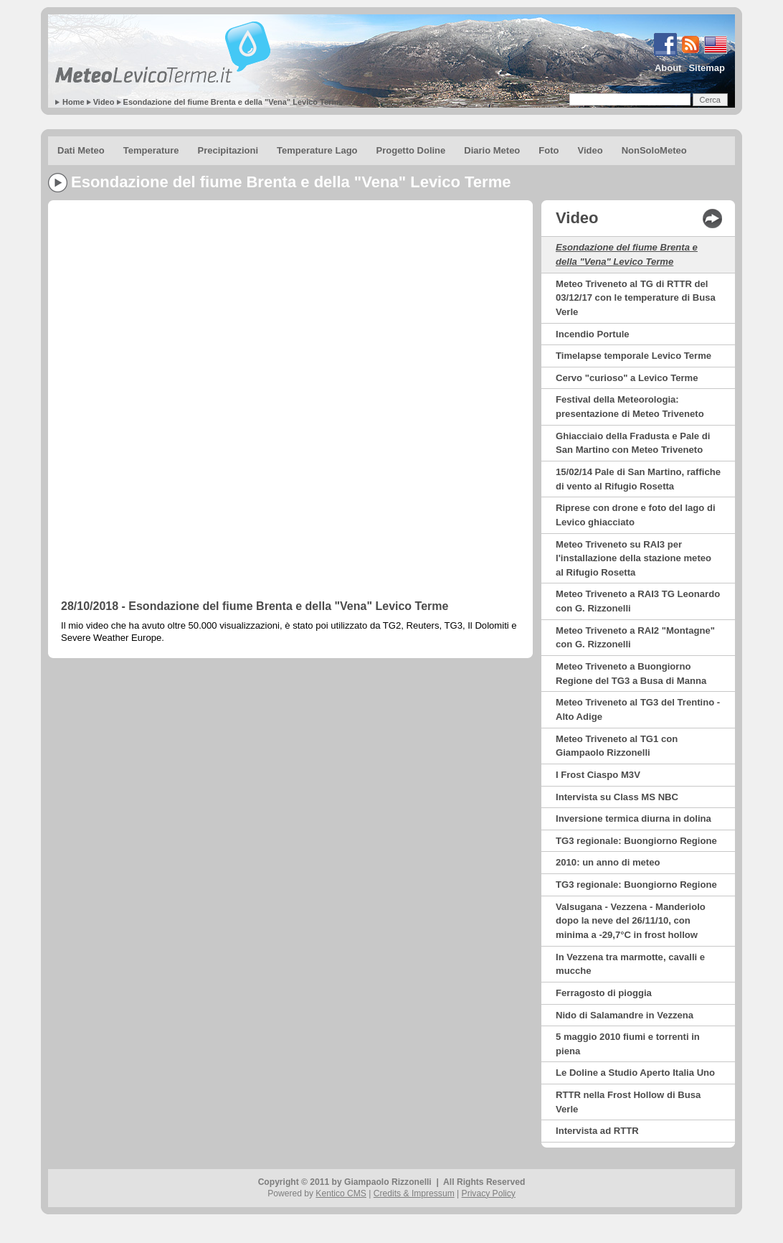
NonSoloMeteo (654, 150)
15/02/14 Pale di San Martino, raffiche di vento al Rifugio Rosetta (638, 479)
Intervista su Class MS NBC (617, 797)
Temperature (151, 150)
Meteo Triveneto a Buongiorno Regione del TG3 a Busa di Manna (631, 673)
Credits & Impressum (414, 1193)
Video (104, 102)
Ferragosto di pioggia (604, 993)
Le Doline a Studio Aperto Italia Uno (635, 1072)
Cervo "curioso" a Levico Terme (627, 377)
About (668, 67)
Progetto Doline (411, 150)
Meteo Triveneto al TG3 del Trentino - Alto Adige (638, 709)
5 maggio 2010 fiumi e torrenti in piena (628, 1043)
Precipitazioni (228, 150)
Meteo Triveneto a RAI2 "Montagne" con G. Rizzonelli (635, 637)
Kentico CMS (340, 1193)
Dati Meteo (81, 150)
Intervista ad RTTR (597, 1130)
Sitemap (706, 67)
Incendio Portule (593, 334)
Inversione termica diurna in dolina (633, 818)
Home (73, 102)
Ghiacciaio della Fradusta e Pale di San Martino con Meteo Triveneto (633, 443)
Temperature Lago (317, 150)
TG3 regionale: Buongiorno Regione (636, 840)
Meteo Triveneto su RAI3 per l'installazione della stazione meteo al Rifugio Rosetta (633, 558)
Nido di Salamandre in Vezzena (624, 1015)
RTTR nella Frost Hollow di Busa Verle (628, 1102)
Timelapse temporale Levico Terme (633, 355)
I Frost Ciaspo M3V (598, 774)
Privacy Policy (489, 1193)
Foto (548, 150)
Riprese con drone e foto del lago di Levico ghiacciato (636, 514)
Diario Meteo (492, 150)
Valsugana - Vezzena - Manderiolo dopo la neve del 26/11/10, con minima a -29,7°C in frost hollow (631, 920)
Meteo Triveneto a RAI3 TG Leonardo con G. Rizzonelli (638, 601)
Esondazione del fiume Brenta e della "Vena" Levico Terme (233, 102)
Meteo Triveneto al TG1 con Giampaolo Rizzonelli (617, 746)
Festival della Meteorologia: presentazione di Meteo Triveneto (630, 406)
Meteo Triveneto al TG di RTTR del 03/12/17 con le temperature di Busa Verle (636, 297)
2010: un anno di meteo (608, 862)
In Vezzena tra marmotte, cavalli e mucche (630, 964)
